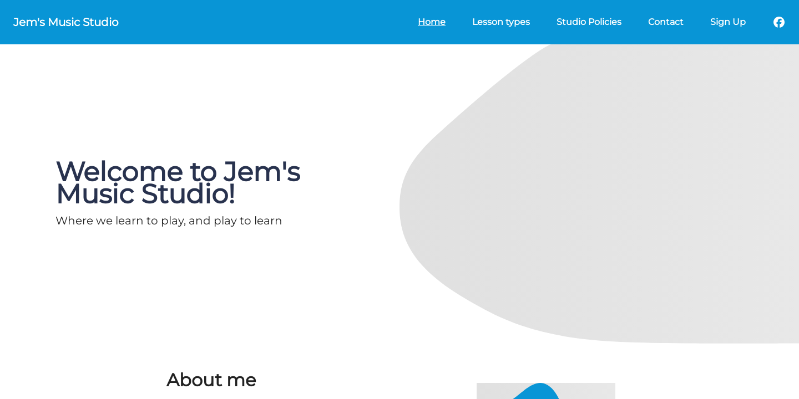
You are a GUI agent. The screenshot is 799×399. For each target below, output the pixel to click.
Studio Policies (589, 22)
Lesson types (501, 22)
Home (432, 22)
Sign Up (728, 22)
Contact (666, 22)
